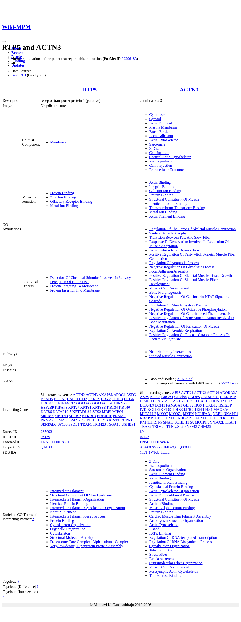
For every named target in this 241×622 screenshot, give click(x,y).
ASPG (131, 395)
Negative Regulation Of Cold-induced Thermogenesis (189, 314)
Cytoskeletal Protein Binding (171, 487)
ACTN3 (189, 90)
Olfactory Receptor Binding (71, 201)
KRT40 (124, 407)
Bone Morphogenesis (165, 292)
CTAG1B (176, 401)
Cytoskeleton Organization (70, 525)
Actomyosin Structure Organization (176, 521)
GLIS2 (188, 405)
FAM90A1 (174, 405)
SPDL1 (74, 424)
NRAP (145, 418)
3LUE (165, 452)
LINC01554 (193, 410)
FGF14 (70, 403)
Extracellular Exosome (166, 170)
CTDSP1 (190, 401)
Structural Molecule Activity (71, 537)
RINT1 (114, 420)
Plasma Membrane (163, 127)
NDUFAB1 (203, 414)
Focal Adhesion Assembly (169, 271)
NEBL (217, 414)
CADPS (194, 397)
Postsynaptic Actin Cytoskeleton (173, 571)
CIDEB (117, 399)
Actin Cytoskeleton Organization (174, 250)
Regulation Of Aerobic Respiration (175, 331)
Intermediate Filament (67, 491)
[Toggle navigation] (4, 41)
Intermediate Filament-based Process (78, 516)
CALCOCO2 (77, 399)
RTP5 (90, 90)
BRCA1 (167, 397)
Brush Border (159, 132)
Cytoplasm (157, 115)
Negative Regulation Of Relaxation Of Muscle (184, 326)
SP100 (63, 424)
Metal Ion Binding (64, 206)
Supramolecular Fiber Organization (175, 563)
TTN (170, 426)
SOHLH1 (182, 422)
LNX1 (208, 410)
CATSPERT (210, 397)
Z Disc (154, 149)
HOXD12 (210, 405)
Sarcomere (157, 144)
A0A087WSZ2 (151, 447)
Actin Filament (160, 123)
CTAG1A (160, 401)
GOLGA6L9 (102, 403)
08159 (45, 437)
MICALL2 (148, 414)
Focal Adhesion (161, 136)
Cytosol (155, 119)
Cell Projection (160, 165)
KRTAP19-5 (62, 412)
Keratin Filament (63, 512)
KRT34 (112, 407)
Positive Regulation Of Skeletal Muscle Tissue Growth (190, 275)
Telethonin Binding (163, 550)
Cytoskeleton (60, 533)
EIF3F (59, 403)
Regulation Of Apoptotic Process (174, 263)
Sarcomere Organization (167, 470)
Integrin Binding (161, 187)
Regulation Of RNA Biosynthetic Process (180, 542)
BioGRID (18, 75)
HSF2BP (47, 407)
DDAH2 (217, 401)
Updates (17, 65)
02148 (144, 437)
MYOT (162, 414)
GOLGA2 (84, 403)
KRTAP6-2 (80, 412)
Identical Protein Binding (168, 204)
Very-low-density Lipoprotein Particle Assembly (86, 546)
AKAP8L (106, 395)
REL (231, 418)
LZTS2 (95, 412)
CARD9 (94, 399)
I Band (154, 529)
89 (142, 432)
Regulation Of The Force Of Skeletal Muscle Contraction (192, 229)
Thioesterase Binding (165, 576)
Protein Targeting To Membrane (74, 286)
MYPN (188, 414)
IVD (143, 410)
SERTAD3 (49, 424)
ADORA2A (228, 393)
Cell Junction (159, 153)
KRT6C (166, 410)
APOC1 (120, 395)
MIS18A (47, 416)
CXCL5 (204, 401)
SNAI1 (168, 422)
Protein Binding (62, 193)
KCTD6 (154, 410)
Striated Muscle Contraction (170, 356)
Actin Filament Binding (167, 216)
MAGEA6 (221, 410)
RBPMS (101, 420)
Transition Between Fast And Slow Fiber (180, 237)
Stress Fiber (158, 554)
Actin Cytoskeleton (163, 140)
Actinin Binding (161, 504)
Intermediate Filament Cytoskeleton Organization (87, 508)
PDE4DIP (104, 416)
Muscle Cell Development (169, 288)
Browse (17, 53)
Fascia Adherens (161, 559)
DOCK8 (47, 403)
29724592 (229, 383)
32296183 (129, 59)
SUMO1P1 (198, 422)
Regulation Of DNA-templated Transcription (183, 537)
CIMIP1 (146, 401)
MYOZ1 (175, 414)
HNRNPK (120, 403)
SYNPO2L (216, 422)
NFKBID (89, 416)
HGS (198, 405)
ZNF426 (204, 426)
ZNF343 (190, 426)
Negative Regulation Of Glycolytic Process (181, 267)
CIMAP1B (228, 397)
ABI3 (176, 393)
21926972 (184, 379)
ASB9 (144, 397)
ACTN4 (213, 393)
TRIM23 (99, 424)
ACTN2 (79, 395)
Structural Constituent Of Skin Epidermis (81, 495)
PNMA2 (47, 420)
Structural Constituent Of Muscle (174, 199)
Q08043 (185, 447)
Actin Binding (160, 182)
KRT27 (73, 407)
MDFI (106, 412)
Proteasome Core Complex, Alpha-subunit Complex (89, 542)
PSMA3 (60, 420)
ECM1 (160, 405)
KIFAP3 (61, 407)
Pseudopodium (160, 161)
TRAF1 (86, 424)
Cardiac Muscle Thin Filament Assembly (180, 516)
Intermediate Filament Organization (77, 499)
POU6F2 (195, 418)
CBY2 (106, 399)
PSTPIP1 (87, 420)
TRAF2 (145, 426)
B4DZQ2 (171, 447)
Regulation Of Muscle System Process (178, 305)
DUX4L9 (147, 405)
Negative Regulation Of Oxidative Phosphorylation (188, 309)
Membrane (58, 142)
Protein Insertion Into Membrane (75, 290)
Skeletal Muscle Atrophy (168, 233)
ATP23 (155, 397)
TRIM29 (158, 426)
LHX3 (178, 410)
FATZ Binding (160, 533)
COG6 (129, 399)
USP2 (179, 426)
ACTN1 (187, 393)
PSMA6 (74, 420)
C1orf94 (180, 397)
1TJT (144, 452)
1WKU (154, 452)
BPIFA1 (60, 399)
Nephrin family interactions (170, 352)
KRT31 (85, 407)
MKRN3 (61, 416)
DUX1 (230, 401)
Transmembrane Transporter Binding (177, 208)
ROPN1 (126, 420)
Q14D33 (47, 447)
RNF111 (146, 422)
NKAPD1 (231, 414)
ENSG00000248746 (155, 442)
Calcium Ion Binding (165, 191)
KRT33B (99, 407)
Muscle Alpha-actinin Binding (172, 508)
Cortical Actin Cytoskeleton (170, 157)
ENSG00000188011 (56, 442)
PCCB (155, 418)
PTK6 (222, 418)
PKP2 (165, 418)
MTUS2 (75, 416)
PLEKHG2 (179, 418)
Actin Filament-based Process (171, 495)
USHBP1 (128, 424)
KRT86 (46, 412)
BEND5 (47, 399)
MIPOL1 (119, 412)
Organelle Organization (67, 529)
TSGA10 (113, 424)
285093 (46, 432)
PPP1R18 (210, 418)
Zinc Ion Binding (63, 197)
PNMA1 (119, 416)
